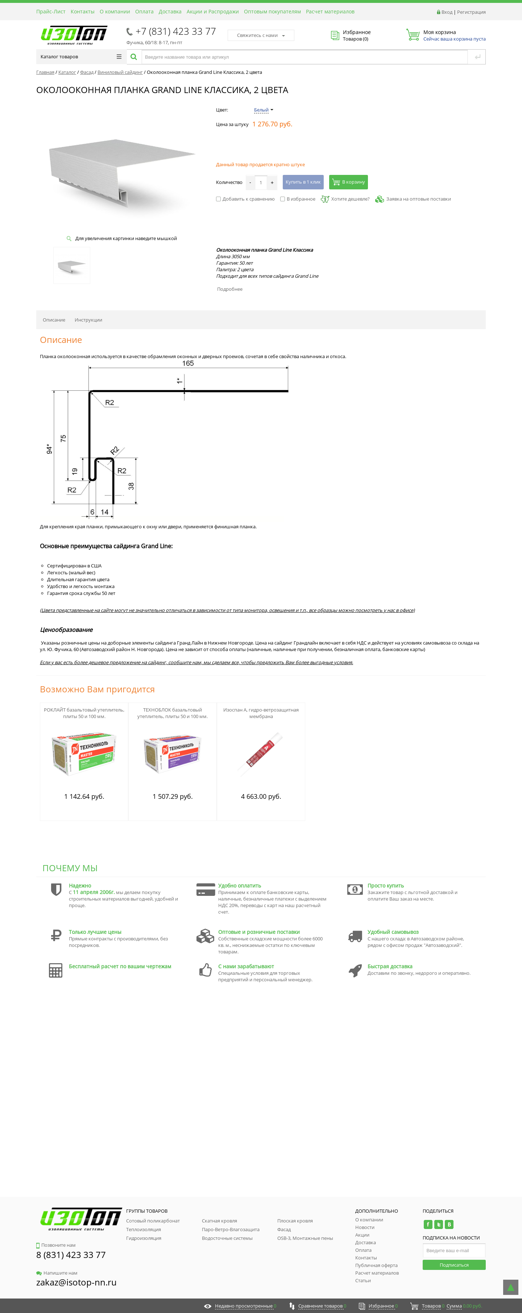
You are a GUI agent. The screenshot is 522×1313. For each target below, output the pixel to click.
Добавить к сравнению (245, 199)
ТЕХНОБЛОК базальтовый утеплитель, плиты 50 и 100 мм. (172, 713)
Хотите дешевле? (345, 199)
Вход (447, 12)
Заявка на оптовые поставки (418, 199)
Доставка (170, 11)
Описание (54, 319)
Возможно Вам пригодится (97, 689)
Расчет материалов (330, 11)
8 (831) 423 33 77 (71, 1254)
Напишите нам (57, 1273)
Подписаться (454, 1265)
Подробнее (230, 289)
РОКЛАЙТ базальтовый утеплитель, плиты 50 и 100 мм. (84, 713)
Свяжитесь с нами (261, 35)
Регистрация (471, 12)
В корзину (348, 181)
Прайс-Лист (51, 11)
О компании (115, 11)
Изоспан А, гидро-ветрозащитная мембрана (261, 713)
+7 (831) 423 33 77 (176, 31)
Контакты (83, 11)
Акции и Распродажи (213, 11)
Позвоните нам (56, 1245)
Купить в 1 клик (303, 182)
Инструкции (88, 319)
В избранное (297, 199)
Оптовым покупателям (272, 11)
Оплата (144, 11)
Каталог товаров (81, 56)
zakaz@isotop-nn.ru (76, 1282)
